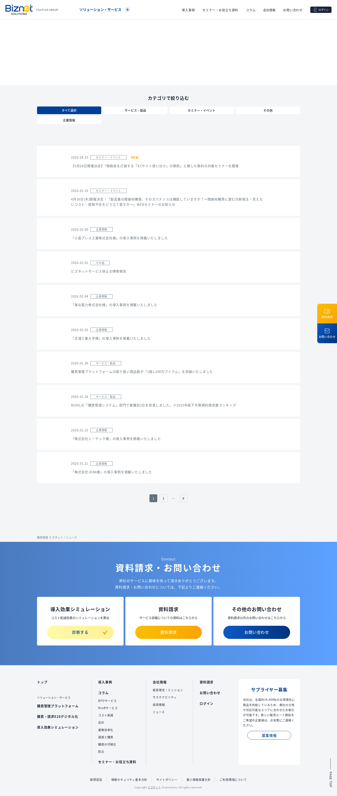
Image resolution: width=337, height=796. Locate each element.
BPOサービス (107, 700)
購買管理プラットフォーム (58, 706)
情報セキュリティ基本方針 (129, 779)
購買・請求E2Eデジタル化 (57, 716)
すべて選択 (69, 110)
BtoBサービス (108, 708)
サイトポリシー (166, 779)
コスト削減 (105, 715)
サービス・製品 (135, 110)
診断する (90, 632)
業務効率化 (105, 730)
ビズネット (154, 787)
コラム (250, 10)
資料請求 (168, 632)
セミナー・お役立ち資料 (220, 10)
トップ (42, 682)
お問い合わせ (293, 10)
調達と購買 (105, 737)
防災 (101, 751)
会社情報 (269, 10)
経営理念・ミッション (168, 690)
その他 (268, 110)
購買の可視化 (107, 744)
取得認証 (96, 779)
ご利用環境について (233, 779)
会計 (101, 722)
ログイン (206, 703)
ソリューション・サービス (104, 9)
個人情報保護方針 (198, 779)
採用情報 (159, 704)
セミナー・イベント (201, 110)
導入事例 (188, 10)
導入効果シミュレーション (58, 727)
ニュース (159, 712)
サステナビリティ (165, 697)
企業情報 (69, 120)
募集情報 (269, 735)
